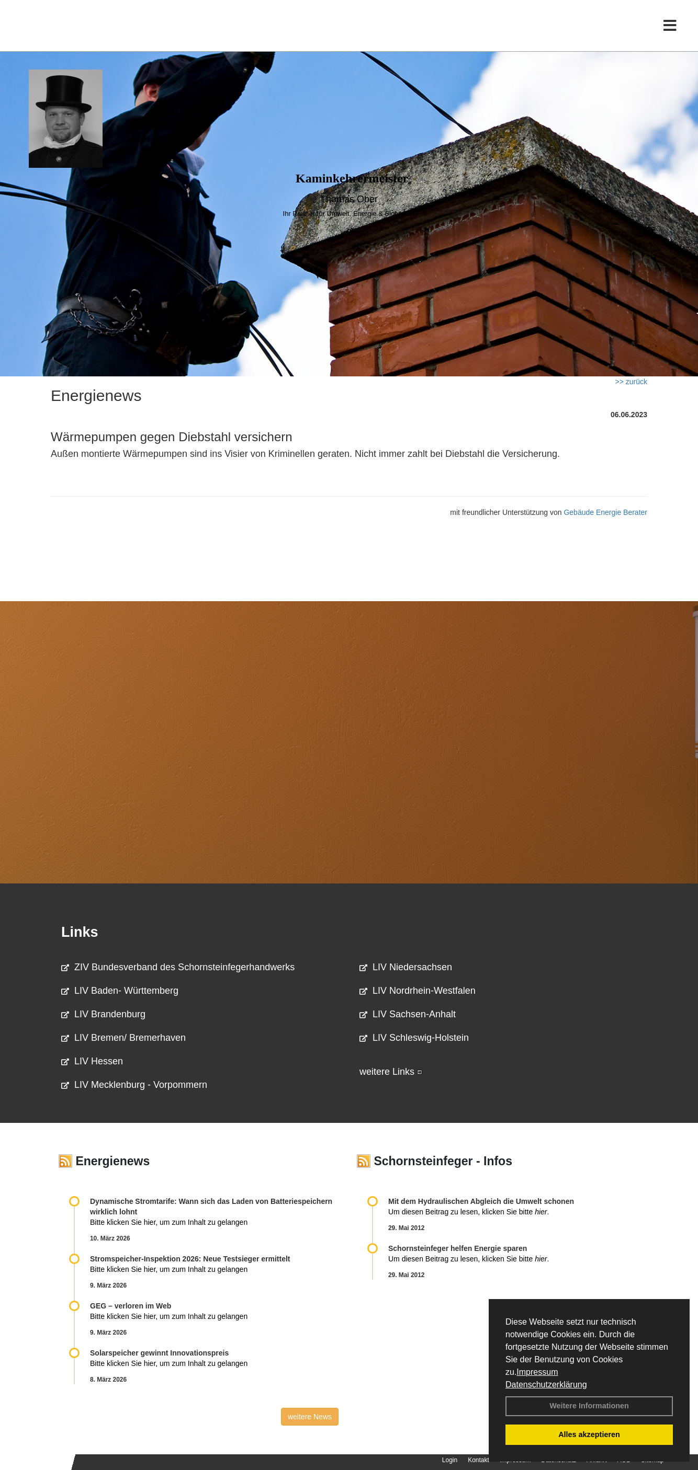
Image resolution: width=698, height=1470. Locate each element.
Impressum (537, 1372)
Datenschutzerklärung (546, 1384)
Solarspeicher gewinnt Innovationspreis (159, 1353)
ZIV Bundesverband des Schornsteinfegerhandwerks (178, 967)
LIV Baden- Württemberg (119, 990)
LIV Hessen (92, 1061)
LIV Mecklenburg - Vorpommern (134, 1084)
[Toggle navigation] (670, 30)
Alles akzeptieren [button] (589, 1434)
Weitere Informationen (589, 1406)
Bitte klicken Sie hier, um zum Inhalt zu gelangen (168, 1222)
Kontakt (478, 1460)
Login (449, 1460)
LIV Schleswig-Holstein (414, 1037)
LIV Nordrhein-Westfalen (417, 990)
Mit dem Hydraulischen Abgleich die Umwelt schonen (481, 1201)
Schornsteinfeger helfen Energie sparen (457, 1248)
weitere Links (390, 1071)
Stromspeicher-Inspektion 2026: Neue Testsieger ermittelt (190, 1259)
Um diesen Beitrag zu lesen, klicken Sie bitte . (468, 1212)
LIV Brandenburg (103, 1014)
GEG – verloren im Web (130, 1306)
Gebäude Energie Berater (605, 512)
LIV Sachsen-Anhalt (407, 1014)
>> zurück (631, 381)
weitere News (310, 1416)
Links (79, 932)
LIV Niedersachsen (405, 967)
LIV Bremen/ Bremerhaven (123, 1037)
